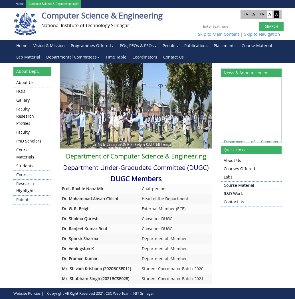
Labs (228, 177)
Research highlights (26, 187)
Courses (24, 174)
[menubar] (147, 51)
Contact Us (173, 57)
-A (246, 14)
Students (24, 165)
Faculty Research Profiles (25, 116)
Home (20, 4)
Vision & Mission (49, 45)
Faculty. (23, 132)
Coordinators (144, 57)
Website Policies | (28, 293)
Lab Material (28, 57)
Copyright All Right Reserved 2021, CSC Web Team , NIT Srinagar (100, 293)
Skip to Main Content (218, 34)
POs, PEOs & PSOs (138, 45)
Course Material (257, 45)
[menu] (32, 141)
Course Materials (25, 153)
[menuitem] (22, 45)
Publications (196, 45)
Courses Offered (239, 168)
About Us (25, 82)
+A (261, 14)
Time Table (116, 57)
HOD (20, 91)
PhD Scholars (28, 141)
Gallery (23, 100)
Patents (23, 199)
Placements (225, 45)
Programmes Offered (92, 45)
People (170, 45)
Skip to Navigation (262, 34)
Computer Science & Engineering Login (53, 3)
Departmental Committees (73, 57)
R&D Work (233, 193)
